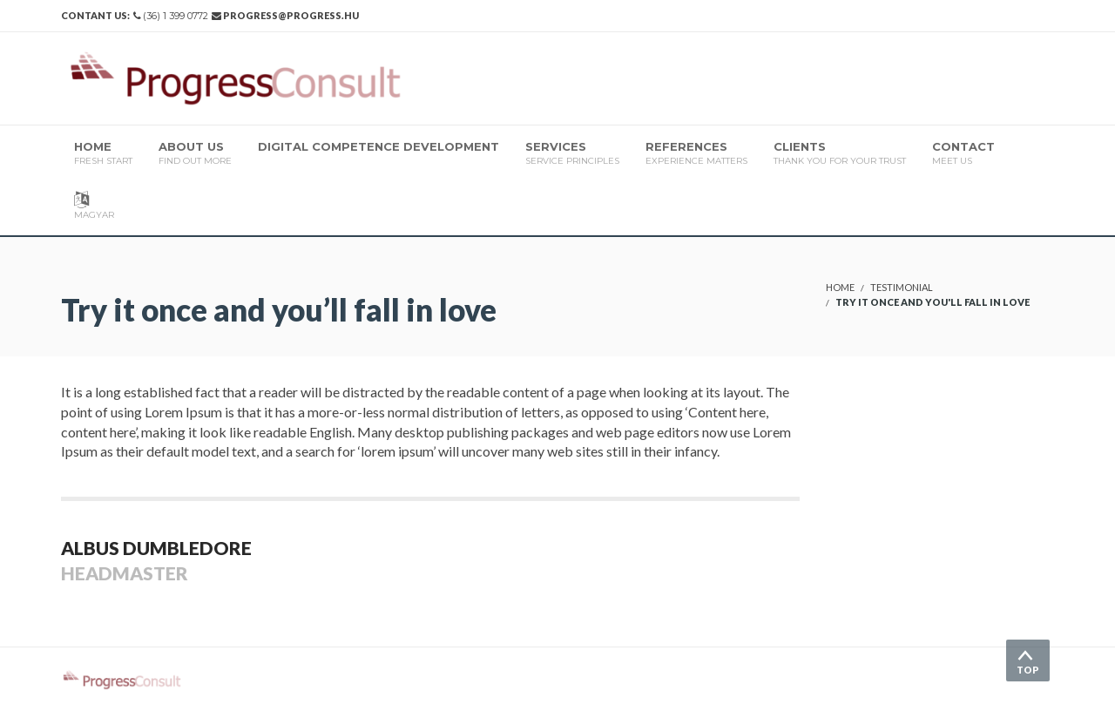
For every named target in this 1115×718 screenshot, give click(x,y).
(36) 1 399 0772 (175, 16)
